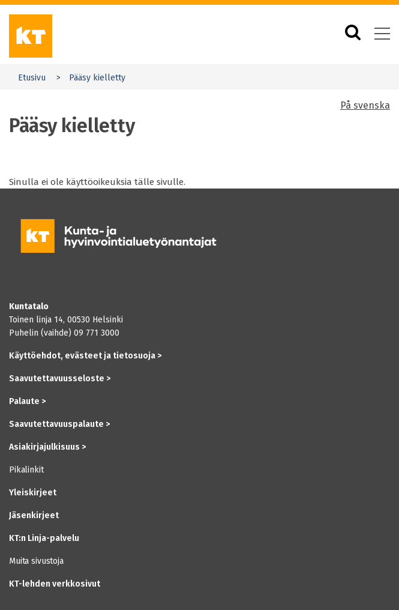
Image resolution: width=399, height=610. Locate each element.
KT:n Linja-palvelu (44, 538)
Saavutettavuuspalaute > (59, 424)
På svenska (365, 105)
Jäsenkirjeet (34, 515)
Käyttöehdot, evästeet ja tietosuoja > (85, 356)
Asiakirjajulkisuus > (47, 447)
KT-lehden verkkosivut (54, 584)
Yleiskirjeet (32, 493)
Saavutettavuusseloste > (59, 378)
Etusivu (32, 78)
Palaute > (27, 401)
